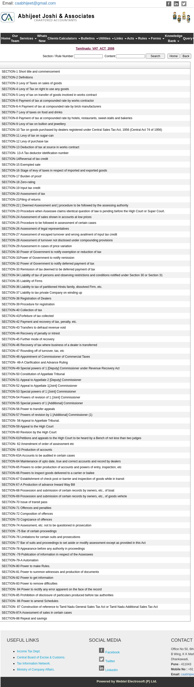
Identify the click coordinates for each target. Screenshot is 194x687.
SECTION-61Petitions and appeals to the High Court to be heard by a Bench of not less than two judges (71, 438)
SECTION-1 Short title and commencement (31, 71)
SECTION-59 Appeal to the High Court (28, 426)
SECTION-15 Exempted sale (21, 164)
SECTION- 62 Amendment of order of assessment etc (38, 444)
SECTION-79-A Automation (20, 560)
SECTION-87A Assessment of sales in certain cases (37, 612)
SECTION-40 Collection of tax (22, 310)
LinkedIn (111, 670)
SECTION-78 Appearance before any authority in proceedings (43, 548)
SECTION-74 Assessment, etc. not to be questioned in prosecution (46, 525)
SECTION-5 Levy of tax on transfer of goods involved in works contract (49, 95)
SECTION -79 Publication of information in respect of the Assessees (47, 554)
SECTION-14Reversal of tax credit (25, 159)
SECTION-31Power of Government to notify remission (38, 258)
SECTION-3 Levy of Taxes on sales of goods (32, 83)
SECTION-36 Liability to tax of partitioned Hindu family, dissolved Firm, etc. (52, 287)
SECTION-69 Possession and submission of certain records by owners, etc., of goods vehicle (64, 496)
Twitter (110, 661)
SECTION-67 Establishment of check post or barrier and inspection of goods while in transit (63, 479)
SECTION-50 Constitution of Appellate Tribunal (33, 374)
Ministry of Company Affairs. (36, 669)
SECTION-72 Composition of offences (27, 514)
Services (28, 38)
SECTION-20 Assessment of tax (23, 194)
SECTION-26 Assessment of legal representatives (35, 228)
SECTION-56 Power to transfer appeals (28, 409)
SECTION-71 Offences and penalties (27, 508)
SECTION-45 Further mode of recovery (28, 339)
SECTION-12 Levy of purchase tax (25, 141)
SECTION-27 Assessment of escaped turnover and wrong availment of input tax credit (59, 234)
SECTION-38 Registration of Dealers (26, 298)
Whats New (42, 38)
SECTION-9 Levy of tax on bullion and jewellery (34, 124)
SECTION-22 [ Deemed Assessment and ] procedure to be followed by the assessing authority (65, 205)
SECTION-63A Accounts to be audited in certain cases (38, 455)
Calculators (69, 38)
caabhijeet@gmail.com (35, 3)
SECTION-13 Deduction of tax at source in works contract (40, 147)
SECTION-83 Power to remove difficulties (30, 583)
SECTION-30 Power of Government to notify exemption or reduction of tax (51, 252)
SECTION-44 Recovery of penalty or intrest (31, 333)
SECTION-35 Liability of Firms (22, 281)
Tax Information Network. (34, 663)
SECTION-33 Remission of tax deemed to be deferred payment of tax (48, 269)
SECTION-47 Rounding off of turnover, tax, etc (33, 351)
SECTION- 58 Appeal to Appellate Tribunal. (31, 420)
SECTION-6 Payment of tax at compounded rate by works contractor (48, 100)
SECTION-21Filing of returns (21, 199)
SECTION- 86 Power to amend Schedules (30, 601)
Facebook (112, 652)
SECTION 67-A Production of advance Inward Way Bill (38, 484)
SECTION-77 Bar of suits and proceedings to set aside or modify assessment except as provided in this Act (74, 543)
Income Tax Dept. (28, 651)
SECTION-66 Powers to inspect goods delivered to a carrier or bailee (48, 473)
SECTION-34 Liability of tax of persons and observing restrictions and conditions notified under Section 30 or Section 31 (82, 275)
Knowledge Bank (173, 38)
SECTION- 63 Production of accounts (27, 450)
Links (120, 38)
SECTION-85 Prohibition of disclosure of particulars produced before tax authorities (57, 595)
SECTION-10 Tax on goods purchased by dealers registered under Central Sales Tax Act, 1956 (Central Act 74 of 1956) (82, 130)
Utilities (106, 38)
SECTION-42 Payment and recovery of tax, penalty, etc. (39, 322)
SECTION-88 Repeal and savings (24, 618)
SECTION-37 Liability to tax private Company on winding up (42, 292)
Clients (52, 38)
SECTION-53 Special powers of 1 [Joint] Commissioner (39, 391)
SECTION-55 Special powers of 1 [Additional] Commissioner (42, 403)
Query (187, 38)
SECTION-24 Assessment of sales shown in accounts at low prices (46, 217)
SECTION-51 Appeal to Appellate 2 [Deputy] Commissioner (41, 380)
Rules (144, 38)
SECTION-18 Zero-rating (18, 182)
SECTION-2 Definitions (17, 77)
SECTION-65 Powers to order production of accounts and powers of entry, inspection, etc (62, 467)
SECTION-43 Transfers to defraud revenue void (34, 327)
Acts (132, 38)
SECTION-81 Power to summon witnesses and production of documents (50, 572)
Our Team (15, 38)
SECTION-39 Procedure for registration (28, 304)
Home (5, 38)
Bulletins (89, 38)
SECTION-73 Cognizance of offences (27, 519)
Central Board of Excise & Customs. (41, 657)
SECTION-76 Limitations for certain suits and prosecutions (41, 537)
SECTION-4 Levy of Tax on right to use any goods (35, 89)
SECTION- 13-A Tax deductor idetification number (35, 153)
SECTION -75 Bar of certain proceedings (29, 531)
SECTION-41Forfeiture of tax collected (28, 316)
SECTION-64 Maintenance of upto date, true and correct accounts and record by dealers (61, 461)
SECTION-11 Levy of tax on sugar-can (28, 135)
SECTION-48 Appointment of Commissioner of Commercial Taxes (46, 356)
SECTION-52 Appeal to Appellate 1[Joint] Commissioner (39, 386)
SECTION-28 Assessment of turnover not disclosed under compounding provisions (57, 240)
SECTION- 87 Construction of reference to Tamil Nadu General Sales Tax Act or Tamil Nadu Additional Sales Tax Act (80, 607)
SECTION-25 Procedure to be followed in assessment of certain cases (49, 223)
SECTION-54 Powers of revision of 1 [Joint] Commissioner (41, 397)
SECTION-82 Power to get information (27, 577)
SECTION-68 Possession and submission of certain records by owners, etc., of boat (58, 490)
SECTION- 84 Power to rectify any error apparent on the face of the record (52, 589)
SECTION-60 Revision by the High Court (29, 432)
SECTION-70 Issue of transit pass (24, 502)
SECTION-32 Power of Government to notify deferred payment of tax (48, 263)
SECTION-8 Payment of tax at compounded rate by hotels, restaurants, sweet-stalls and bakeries (67, 118)
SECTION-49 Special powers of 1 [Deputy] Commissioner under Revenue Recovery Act (60, 368)
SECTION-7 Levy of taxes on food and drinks (32, 112)
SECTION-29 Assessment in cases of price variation (37, 246)
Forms (157, 38)
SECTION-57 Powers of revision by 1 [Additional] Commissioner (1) (47, 415)
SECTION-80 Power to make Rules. (26, 566)
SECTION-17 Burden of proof (21, 176)
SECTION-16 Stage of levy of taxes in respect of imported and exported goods (54, 170)
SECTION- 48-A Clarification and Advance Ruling (35, 362)
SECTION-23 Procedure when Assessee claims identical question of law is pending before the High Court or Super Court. (83, 211)
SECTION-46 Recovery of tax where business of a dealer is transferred (49, 345)
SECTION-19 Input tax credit (21, 188)
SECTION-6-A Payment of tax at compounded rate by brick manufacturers (51, 106)
